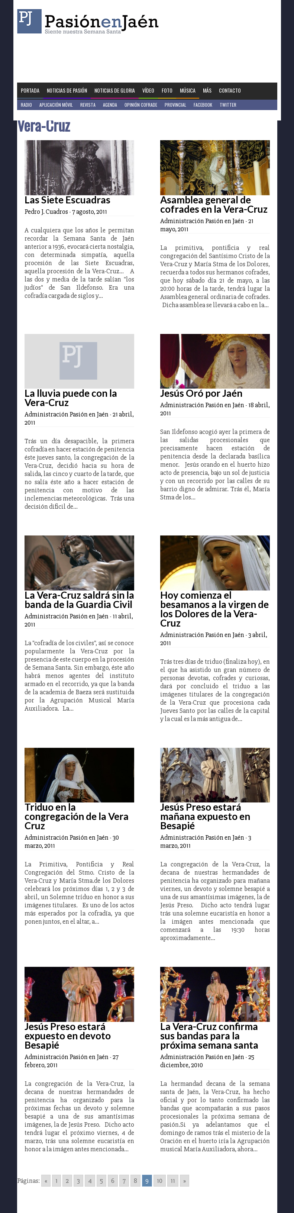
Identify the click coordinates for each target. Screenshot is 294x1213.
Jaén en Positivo (37, 115)
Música (188, 90)
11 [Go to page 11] (173, 1181)
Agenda (110, 105)
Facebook (203, 105)
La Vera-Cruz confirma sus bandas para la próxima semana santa (209, 1035)
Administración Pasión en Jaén (202, 221)
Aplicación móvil (56, 105)
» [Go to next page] (184, 1181)
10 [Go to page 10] (159, 1181)
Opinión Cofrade (141, 105)
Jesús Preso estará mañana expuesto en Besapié (205, 816)
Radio (26, 105)
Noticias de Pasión (67, 90)
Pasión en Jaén (90, 21)
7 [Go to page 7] (124, 1181)
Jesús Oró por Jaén (201, 393)
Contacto (230, 90)
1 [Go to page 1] (56, 1181)
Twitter (228, 105)
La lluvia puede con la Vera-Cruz (71, 397)
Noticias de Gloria (114, 90)
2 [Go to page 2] (67, 1181)
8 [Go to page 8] (135, 1181)
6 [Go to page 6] (112, 1181)
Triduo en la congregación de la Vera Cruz (77, 816)
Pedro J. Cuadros (46, 211)
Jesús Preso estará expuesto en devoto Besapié (68, 1035)
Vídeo (148, 90)
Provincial (175, 105)
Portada (30, 90)
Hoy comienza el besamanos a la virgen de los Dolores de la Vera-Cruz (214, 609)
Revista (88, 105)
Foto (167, 90)
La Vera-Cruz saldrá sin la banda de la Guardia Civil (79, 599)
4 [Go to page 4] (90, 1181)
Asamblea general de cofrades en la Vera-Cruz (214, 204)
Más (207, 90)
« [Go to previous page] (46, 1181)
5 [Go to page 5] (101, 1181)
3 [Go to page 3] (78, 1181)
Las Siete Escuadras (67, 200)
